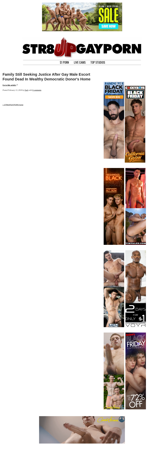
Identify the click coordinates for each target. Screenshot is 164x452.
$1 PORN (64, 62)
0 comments (36, 90)
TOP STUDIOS (97, 62)
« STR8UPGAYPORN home (13, 105)
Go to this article (10, 85)
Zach (26, 90)
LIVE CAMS (80, 62)
